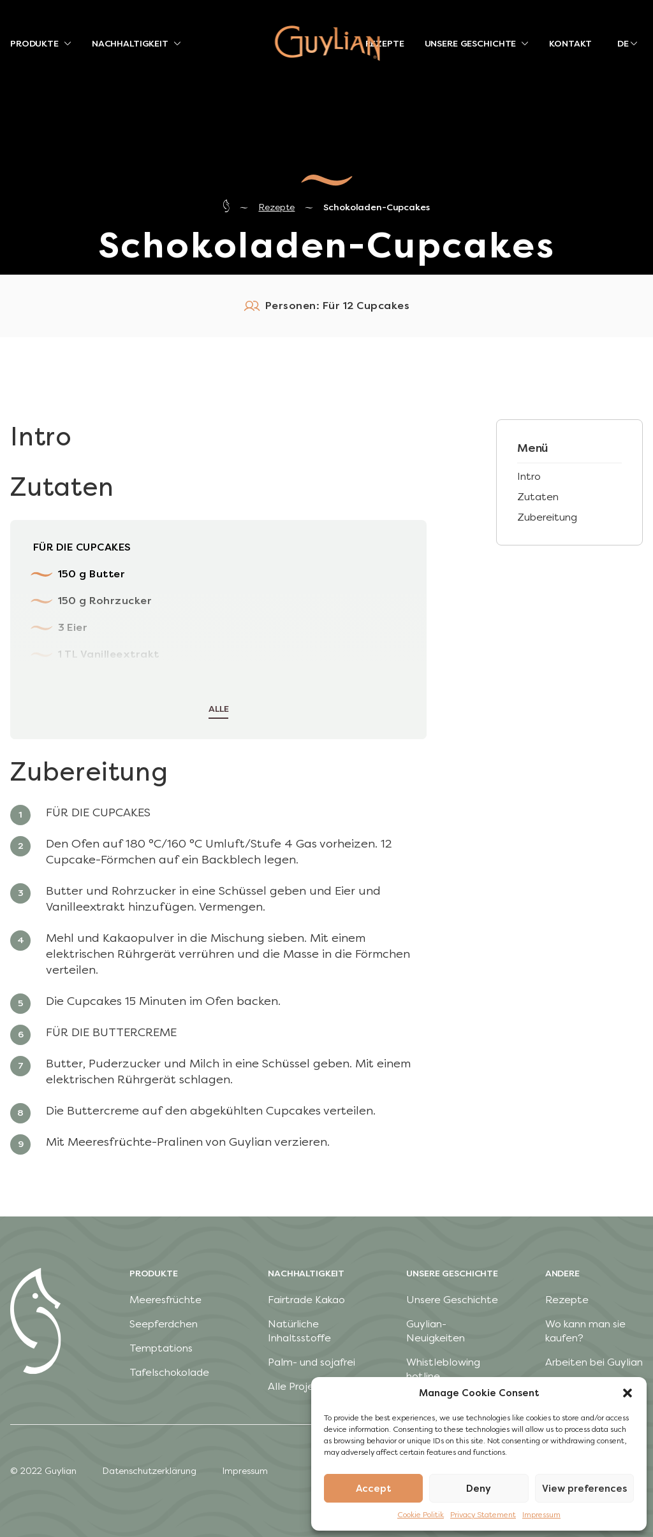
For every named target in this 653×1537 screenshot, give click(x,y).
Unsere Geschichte (452, 1300)
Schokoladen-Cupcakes (376, 207)
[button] (627, 1393)
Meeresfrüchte (165, 1300)
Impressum (541, 1514)
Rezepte (276, 207)
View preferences (584, 1488)
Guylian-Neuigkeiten (435, 1331)
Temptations (161, 1348)
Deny (478, 1488)
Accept (374, 1488)
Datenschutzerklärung (149, 1471)
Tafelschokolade (169, 1372)
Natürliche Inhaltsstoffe (299, 1331)
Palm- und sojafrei (311, 1362)
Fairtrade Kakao (306, 1300)
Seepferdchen (163, 1324)
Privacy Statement (483, 1514)
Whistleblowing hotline (443, 1369)
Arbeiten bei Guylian (594, 1362)
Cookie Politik (420, 1514)
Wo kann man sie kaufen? (585, 1331)
